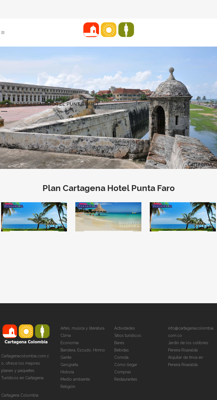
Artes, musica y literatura (82, 328)
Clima (65, 336)
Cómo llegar (125, 365)
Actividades (124, 328)
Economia (69, 343)
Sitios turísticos (127, 336)
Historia (67, 372)
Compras (122, 372)
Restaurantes (125, 379)
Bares (119, 343)
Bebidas (121, 350)
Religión (67, 387)
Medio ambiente (75, 379)
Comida (121, 357)
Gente (65, 357)
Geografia (69, 365)
